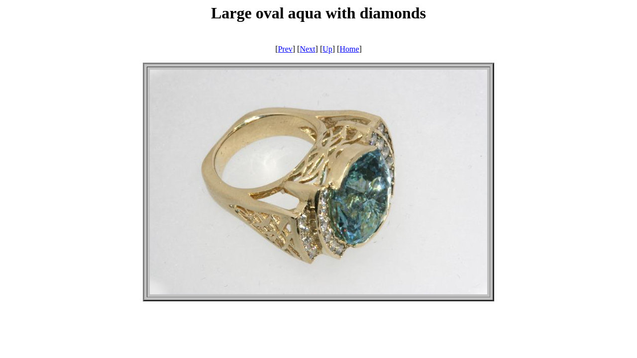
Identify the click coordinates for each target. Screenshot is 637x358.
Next (307, 49)
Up (327, 49)
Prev (285, 49)
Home (349, 49)
